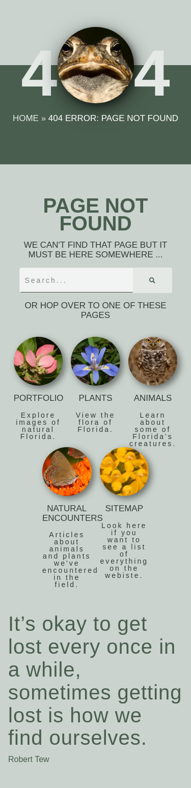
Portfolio (39, 398)
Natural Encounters (72, 513)
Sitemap (124, 508)
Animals (153, 398)
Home (26, 118)
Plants (95, 398)
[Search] (152, 280)
